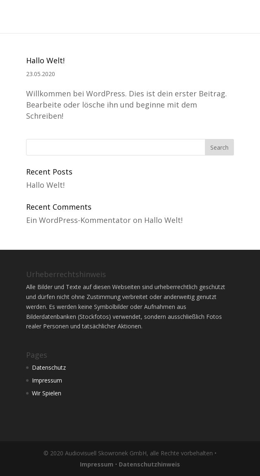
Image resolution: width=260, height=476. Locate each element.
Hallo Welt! (45, 60)
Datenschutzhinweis (149, 464)
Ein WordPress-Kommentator (78, 220)
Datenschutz (49, 367)
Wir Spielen (46, 393)
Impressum (47, 380)
